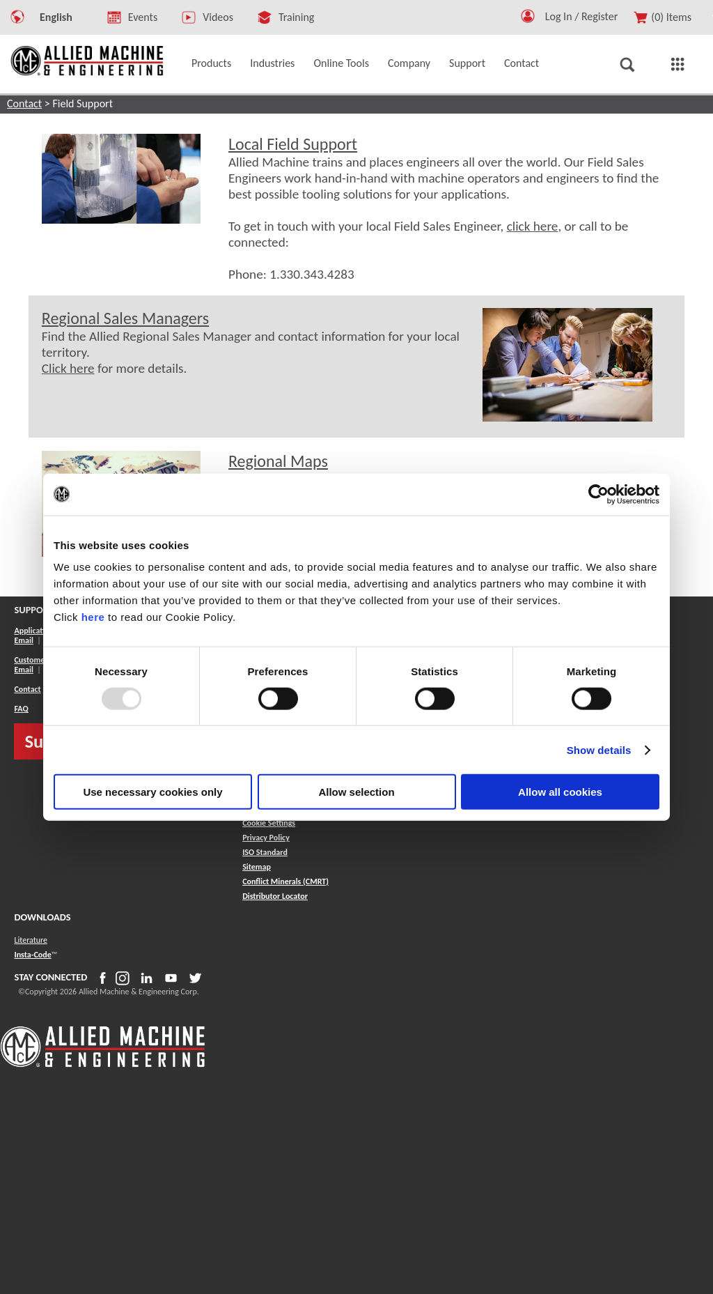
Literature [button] (30, 940)
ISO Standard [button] (265, 852)
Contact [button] (521, 63)
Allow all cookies (560, 792)
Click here (68, 368)
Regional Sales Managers (125, 318)
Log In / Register (581, 16)
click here (532, 226)
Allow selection (356, 792)
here (93, 617)
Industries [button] (272, 63)
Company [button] (409, 63)
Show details (599, 749)
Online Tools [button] (341, 63)
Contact (24, 103)
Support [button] (467, 63)
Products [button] (211, 63)
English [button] (56, 17)
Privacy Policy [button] (266, 837)
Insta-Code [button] (32, 955)
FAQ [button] (21, 709)
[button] (528, 19)
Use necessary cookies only (152, 792)
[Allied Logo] (102, 1065)
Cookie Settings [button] (268, 823)
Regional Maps (278, 461)
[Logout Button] (587, 14)
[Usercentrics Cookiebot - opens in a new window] (598, 494)
